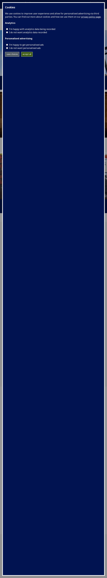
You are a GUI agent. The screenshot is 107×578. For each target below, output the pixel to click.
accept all (27, 54)
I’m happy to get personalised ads (26, 44)
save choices (12, 54)
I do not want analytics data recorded (28, 32)
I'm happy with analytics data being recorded (32, 29)
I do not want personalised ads (25, 48)
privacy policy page (91, 16)
